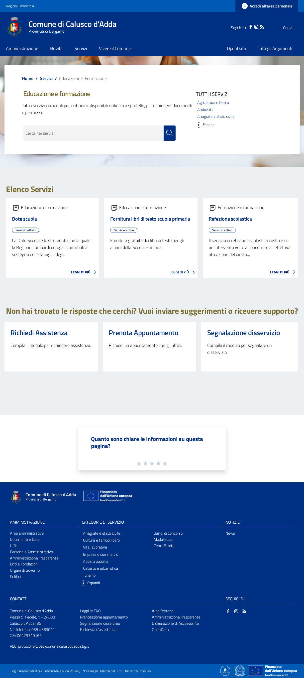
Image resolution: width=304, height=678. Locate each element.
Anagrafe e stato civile (215, 116)
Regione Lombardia (20, 5)
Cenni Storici (164, 546)
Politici (15, 577)
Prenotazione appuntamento (104, 617)
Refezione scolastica (230, 219)
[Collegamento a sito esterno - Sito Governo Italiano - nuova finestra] (240, 670)
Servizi (46, 78)
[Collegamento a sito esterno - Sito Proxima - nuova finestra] (225, 670)
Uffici (14, 546)
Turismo (89, 575)
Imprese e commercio (100, 554)
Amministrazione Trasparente (34, 558)
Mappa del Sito (110, 671)
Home (27, 78)
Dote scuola (24, 219)
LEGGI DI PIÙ (85, 272)
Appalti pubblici (95, 561)
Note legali (90, 671)
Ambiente (205, 109)
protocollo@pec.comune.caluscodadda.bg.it (53, 646)
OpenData (160, 629)
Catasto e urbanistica (100, 568)
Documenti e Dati (24, 539)
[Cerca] (292, 28)
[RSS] (251, 26)
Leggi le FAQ (90, 611)
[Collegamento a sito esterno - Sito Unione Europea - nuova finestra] (107, 497)
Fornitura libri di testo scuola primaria (150, 219)
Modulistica (163, 539)
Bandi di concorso (168, 533)
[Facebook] (240, 26)
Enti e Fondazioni (24, 564)
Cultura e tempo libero (101, 540)
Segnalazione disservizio (243, 332)
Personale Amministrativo (31, 552)
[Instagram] (246, 26)
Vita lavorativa (95, 547)
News (230, 533)
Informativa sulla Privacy (62, 671)
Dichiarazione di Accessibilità (175, 623)
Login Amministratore (26, 671)
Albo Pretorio (162, 611)
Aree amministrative (27, 533)
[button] (204, 125)
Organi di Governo (25, 570)
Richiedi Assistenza (39, 332)
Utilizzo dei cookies (137, 671)
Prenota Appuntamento (143, 332)
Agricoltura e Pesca (213, 102)
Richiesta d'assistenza (98, 629)
